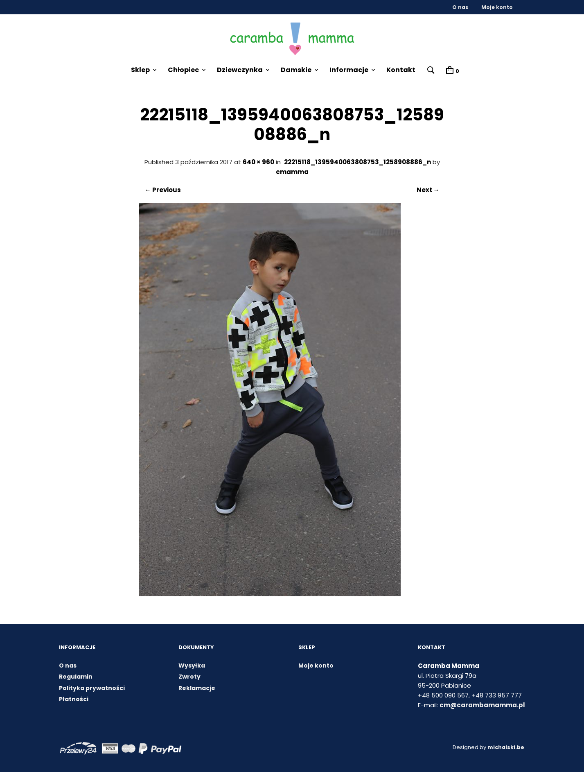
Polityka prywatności (92, 688)
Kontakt (400, 70)
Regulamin (75, 677)
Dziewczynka (239, 70)
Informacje (348, 70)
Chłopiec (182, 70)
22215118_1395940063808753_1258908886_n (357, 162)
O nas (460, 7)
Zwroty (189, 677)
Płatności (73, 699)
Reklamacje (196, 688)
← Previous (163, 190)
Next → (428, 190)
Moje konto (497, 7)
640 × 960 (258, 162)
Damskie (295, 70)
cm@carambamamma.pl (482, 705)
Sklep (140, 70)
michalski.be (505, 747)
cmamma (292, 172)
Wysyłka (191, 665)
